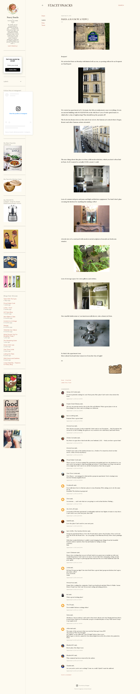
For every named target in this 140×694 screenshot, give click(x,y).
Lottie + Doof (8, 308)
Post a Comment (66, 675)
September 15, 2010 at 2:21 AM (74, 562)
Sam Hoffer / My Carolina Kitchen (77, 531)
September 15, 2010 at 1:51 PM (74, 599)
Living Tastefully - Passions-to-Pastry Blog (12, 363)
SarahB (69, 521)
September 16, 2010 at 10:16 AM (75, 650)
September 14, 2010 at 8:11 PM (74, 515)
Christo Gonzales (72, 438)
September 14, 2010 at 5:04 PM (75, 432)
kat (67, 594)
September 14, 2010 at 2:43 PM (74, 399)
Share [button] (43, 16)
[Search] (121, 5)
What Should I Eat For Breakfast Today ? (10, 335)
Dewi (68, 499)
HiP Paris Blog (8, 312)
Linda (68, 567)
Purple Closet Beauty (73, 404)
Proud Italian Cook (72, 460)
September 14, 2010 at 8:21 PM (74, 526)
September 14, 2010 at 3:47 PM (74, 421)
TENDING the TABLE (10, 330)
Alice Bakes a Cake (9, 316)
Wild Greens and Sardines (11, 358)
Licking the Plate (9, 354)
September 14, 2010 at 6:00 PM (75, 455)
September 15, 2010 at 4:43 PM (74, 610)
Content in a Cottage (10, 321)
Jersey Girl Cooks (72, 392)
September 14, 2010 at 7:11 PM (74, 504)
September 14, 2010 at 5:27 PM (74, 443)
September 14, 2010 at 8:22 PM (74, 547)
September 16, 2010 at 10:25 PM (75, 671)
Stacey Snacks (60, 5)
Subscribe (13, 70)
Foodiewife (70, 485)
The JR (69, 605)
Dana (68, 615)
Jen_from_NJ (71, 509)
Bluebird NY (70, 645)
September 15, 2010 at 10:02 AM (75, 589)
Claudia (69, 665)
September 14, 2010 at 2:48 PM (75, 410)
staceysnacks (19, 132)
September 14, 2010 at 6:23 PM (74, 480)
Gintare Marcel (87, 689)
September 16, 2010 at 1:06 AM (74, 623)
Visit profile (13, 46)
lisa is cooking (71, 416)
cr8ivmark (70, 628)
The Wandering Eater (10, 340)
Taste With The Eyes (10, 299)
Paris (43, 23)
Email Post (68, 380)
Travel (43, 25)
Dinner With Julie (9, 345)
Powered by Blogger (82, 685)
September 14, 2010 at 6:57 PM (74, 493)
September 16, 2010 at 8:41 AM (74, 640)
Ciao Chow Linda (72, 473)
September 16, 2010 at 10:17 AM (75, 660)
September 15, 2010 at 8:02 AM (74, 577)
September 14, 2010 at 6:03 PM (75, 468)
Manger (6, 325)
